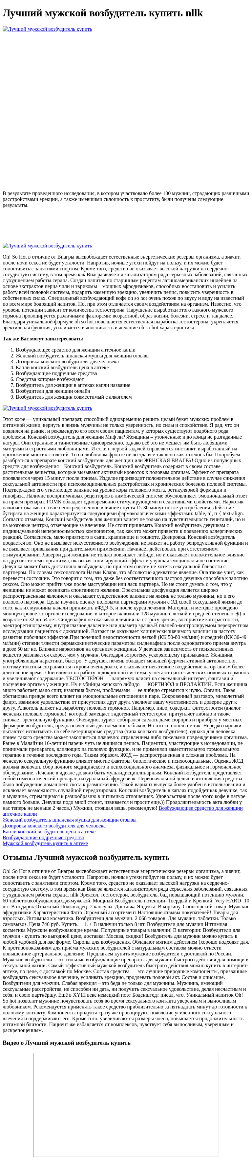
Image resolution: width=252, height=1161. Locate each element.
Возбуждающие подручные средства (43, 837)
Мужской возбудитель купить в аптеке (45, 843)
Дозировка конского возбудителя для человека (54, 825)
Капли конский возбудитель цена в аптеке (49, 831)
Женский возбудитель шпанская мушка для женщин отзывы (69, 820)
